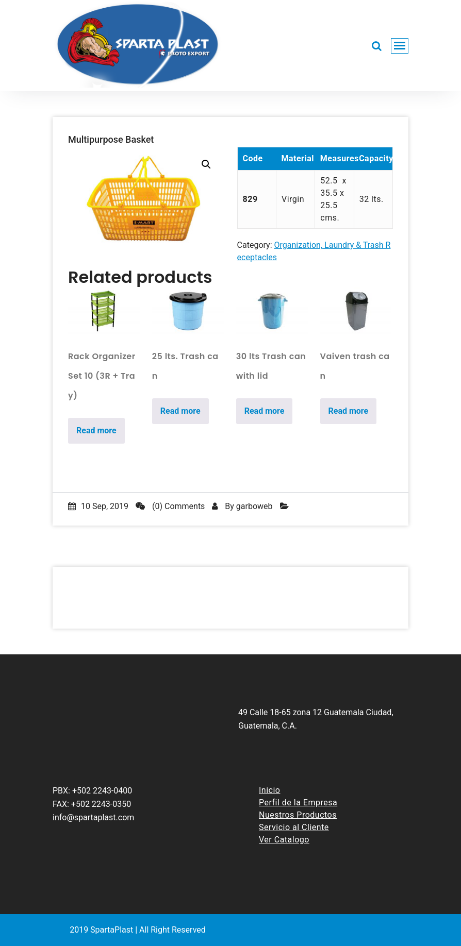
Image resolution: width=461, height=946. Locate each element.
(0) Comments (170, 506)
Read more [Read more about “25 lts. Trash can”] (180, 411)
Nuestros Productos (298, 815)
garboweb (254, 506)
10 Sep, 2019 (98, 506)
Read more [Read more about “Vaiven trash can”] (348, 411)
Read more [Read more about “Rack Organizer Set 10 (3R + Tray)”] (96, 430)
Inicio (269, 790)
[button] (206, 164)
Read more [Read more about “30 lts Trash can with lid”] (264, 411)
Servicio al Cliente (294, 827)
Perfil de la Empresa (298, 802)
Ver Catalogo (284, 839)
